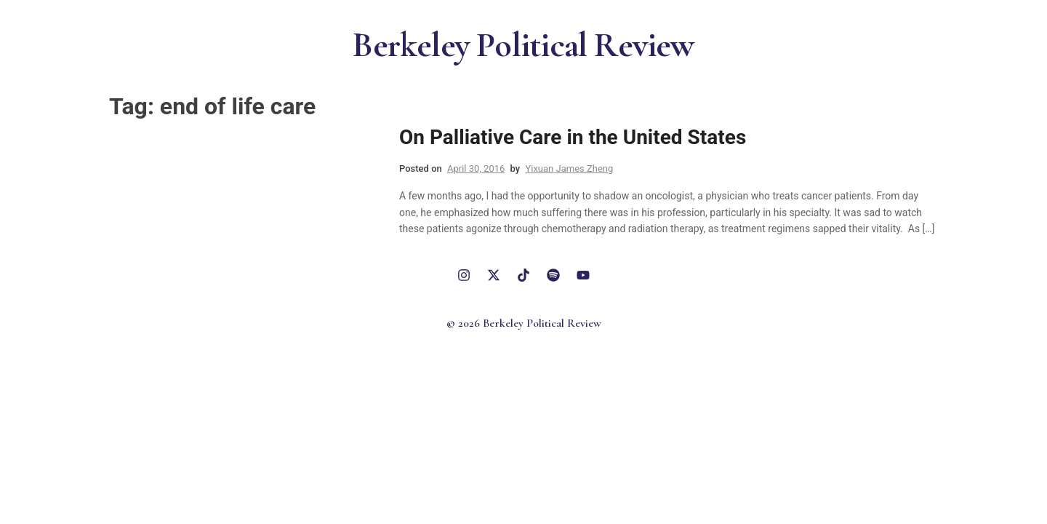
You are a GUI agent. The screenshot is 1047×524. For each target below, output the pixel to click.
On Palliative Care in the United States (572, 137)
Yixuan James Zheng (569, 168)
